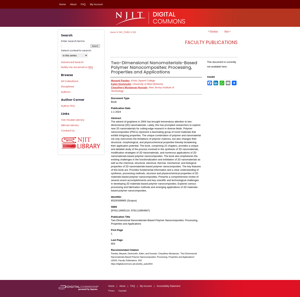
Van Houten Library (72, 120)
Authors (66, 92)
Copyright (122, 291)
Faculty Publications (211, 42)
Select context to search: (76, 50)
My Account (146, 286)
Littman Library (70, 125)
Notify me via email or (77, 67)
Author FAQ (68, 106)
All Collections (69, 81)
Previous (214, 31)
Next (226, 31)
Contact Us (68, 130)
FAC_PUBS (124, 32)
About (122, 286)
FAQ (132, 286)
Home (113, 32)
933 (134, 32)
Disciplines (67, 86)
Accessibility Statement (168, 286)
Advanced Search (72, 62)
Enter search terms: (73, 41)
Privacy (111, 291)
